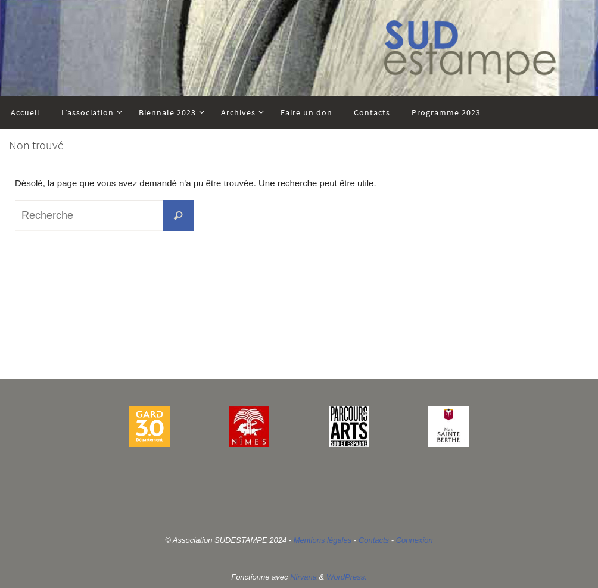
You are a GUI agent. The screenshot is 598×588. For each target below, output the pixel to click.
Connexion (414, 540)
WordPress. (346, 577)
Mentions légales (323, 540)
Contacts (374, 540)
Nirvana (303, 577)
